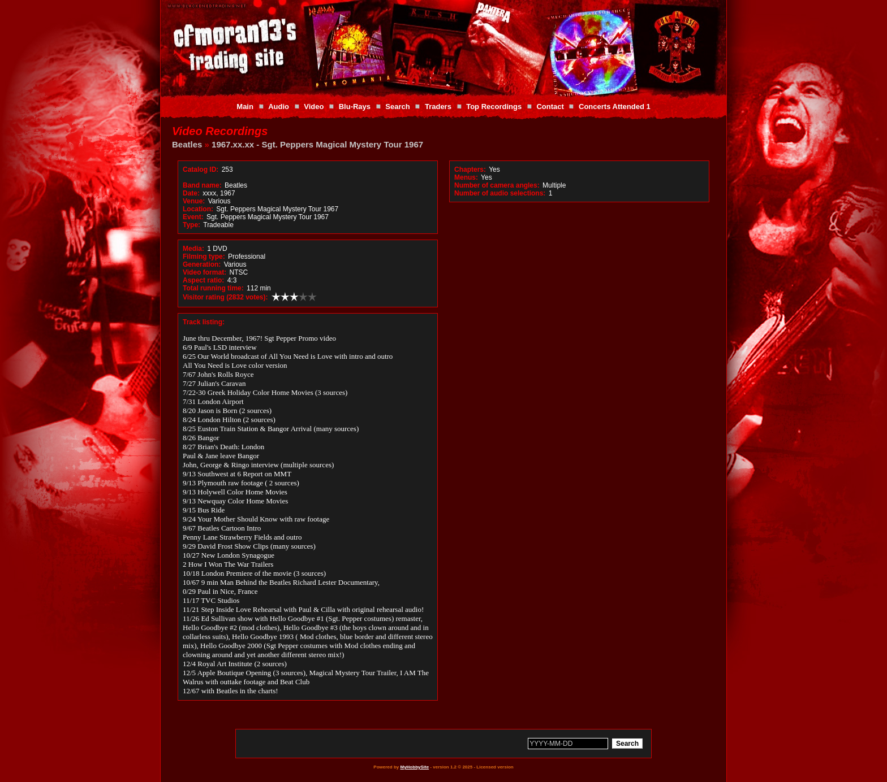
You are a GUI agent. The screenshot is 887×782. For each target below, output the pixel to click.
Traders (438, 106)
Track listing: (204, 322)
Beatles (187, 144)
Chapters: (470, 169)
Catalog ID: (200, 169)
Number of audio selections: (499, 193)
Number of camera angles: (497, 185)
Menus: (466, 177)
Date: (191, 193)
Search (397, 106)
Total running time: (213, 288)
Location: (198, 209)
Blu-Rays (355, 106)
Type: (191, 225)
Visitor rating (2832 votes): (225, 297)
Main (244, 106)
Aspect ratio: (203, 280)
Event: (193, 217)
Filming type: (204, 256)
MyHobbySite (414, 767)
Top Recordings (494, 106)
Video (314, 106)
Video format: (204, 272)
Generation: (202, 264)
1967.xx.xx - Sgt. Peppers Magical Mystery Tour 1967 (317, 144)
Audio (278, 106)
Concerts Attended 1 (615, 106)
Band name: (202, 185)
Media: (193, 249)
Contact (549, 106)
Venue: (194, 201)
